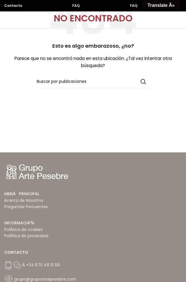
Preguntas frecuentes (26, 207)
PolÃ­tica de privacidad (26, 236)
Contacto (13, 5)
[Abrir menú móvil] (179, 20)
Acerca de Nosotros (23, 200)
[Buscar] (93, 81)
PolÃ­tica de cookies (23, 229)
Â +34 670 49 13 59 (40, 265)
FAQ (76, 5)
